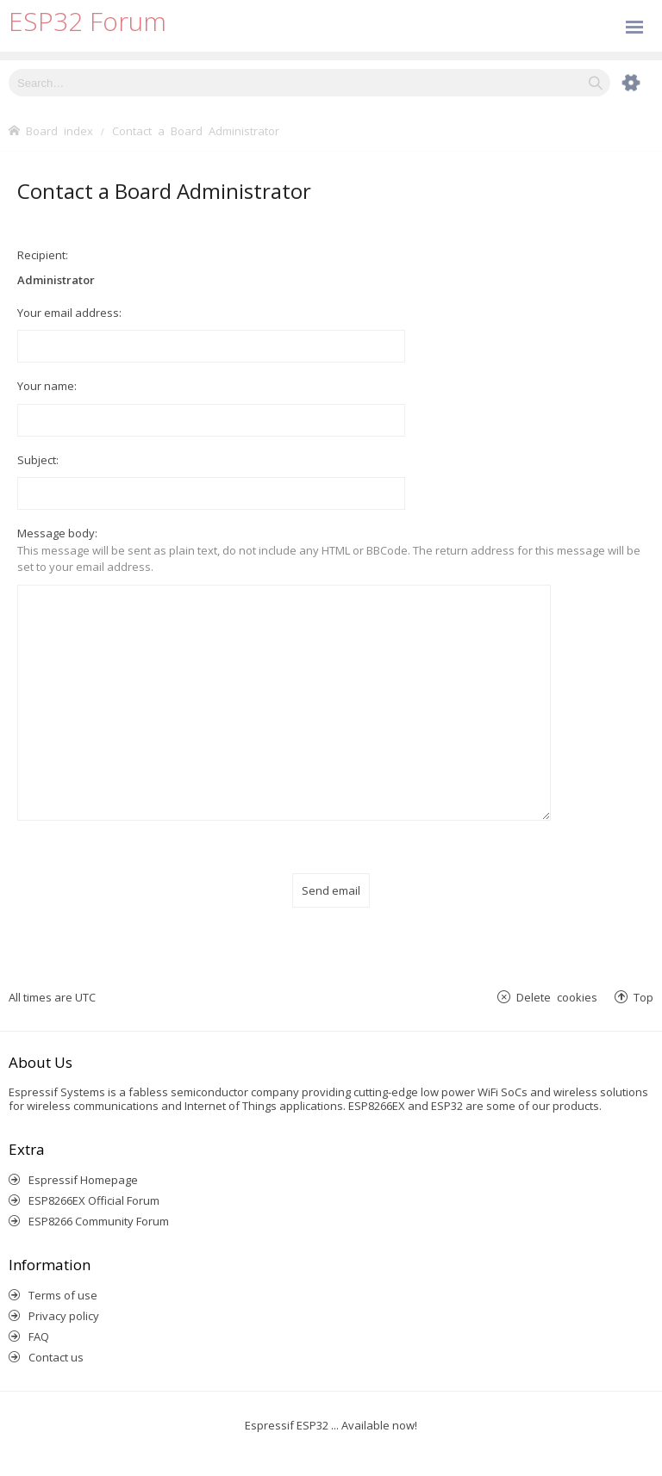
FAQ (38, 1316)
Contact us (56, 1337)
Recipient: (42, 255)
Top (643, 976)
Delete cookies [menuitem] (556, 976)
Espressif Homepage (83, 1160)
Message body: (57, 533)
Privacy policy (63, 1296)
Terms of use (62, 1275)
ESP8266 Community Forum (98, 1201)
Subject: (38, 460)
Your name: (47, 386)
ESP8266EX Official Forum (93, 1180)
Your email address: (69, 312)
